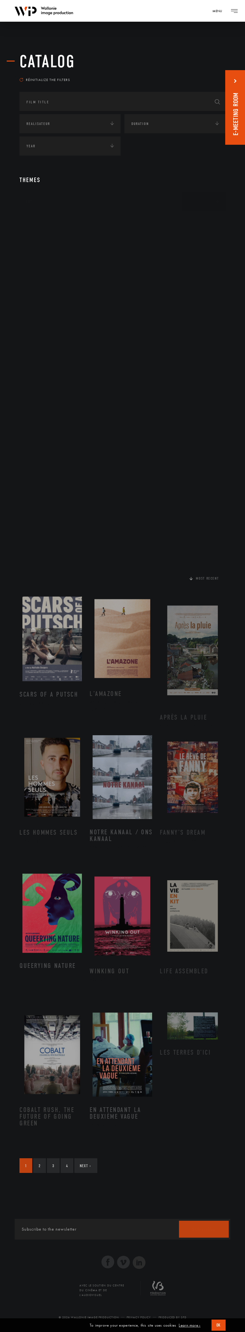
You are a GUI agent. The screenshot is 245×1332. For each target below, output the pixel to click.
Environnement (49, 270)
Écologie (35, 241)
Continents (37, 221)
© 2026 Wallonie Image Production (89, 1317)
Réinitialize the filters (44, 79)
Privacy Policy (139, 1317)
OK (218, 1325)
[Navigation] (219, 11)
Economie (35, 292)
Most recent (207, 578)
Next (85, 1165)
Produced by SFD (173, 1317)
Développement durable (57, 260)
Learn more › (189, 1325)
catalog (47, 61)
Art (29, 201)
